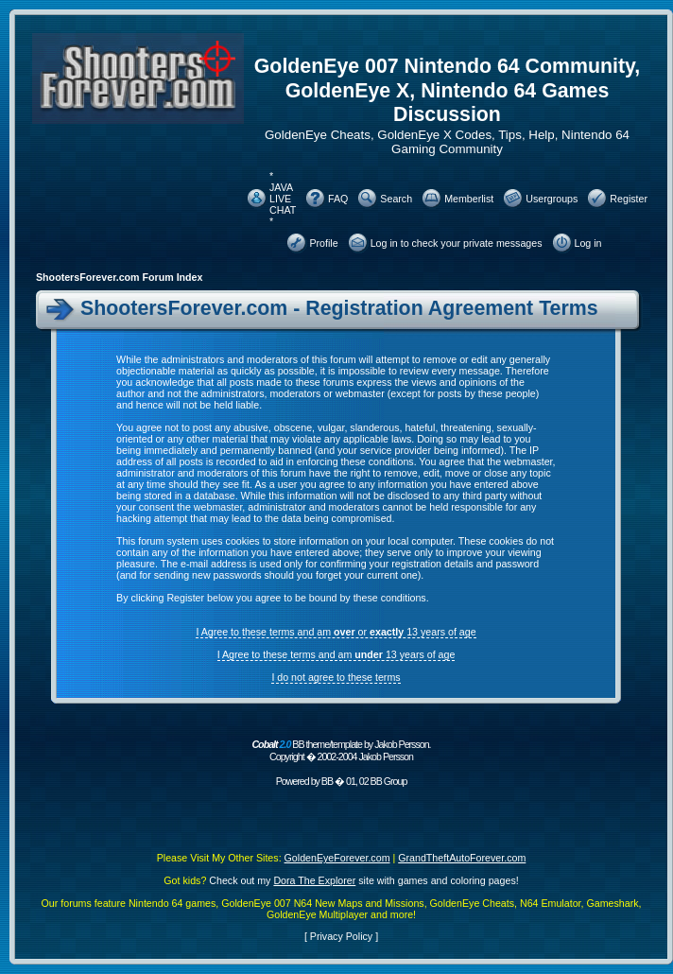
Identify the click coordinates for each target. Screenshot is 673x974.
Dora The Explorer (314, 880)
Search (396, 198)
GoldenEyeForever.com (337, 857)
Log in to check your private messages (457, 243)
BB (327, 781)
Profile (323, 243)
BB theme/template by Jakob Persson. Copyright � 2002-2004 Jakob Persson (340, 750)
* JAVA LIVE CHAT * (282, 198)
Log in (588, 243)
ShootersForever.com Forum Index (119, 277)
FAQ (338, 198)
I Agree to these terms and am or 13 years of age (335, 631)
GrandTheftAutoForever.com (462, 857)
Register (628, 198)
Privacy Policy (341, 936)
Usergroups (552, 198)
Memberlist (468, 198)
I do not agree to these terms (335, 677)
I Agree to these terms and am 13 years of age (336, 654)
